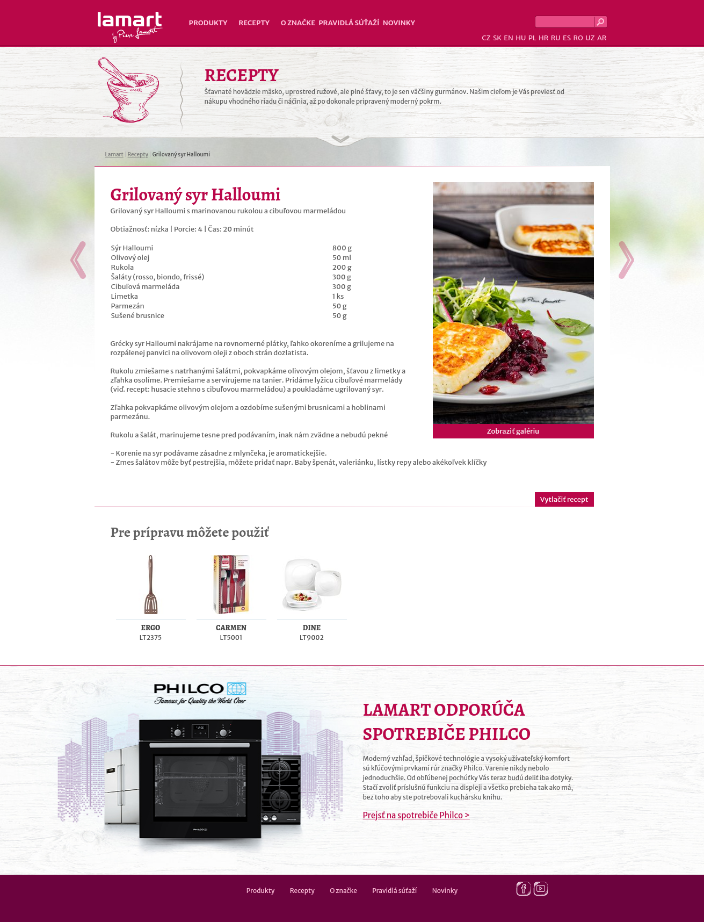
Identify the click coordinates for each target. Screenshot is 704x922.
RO (578, 37)
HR (543, 37)
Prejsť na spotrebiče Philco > (416, 815)
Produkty (208, 22)
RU (556, 37)
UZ (589, 37)
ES (567, 37)
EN (508, 37)
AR (602, 37)
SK (497, 37)
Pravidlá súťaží (349, 22)
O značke (298, 22)
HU (521, 37)
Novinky (399, 22)
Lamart (130, 27)
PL (532, 37)
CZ (486, 37)
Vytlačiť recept (564, 499)
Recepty (253, 22)
